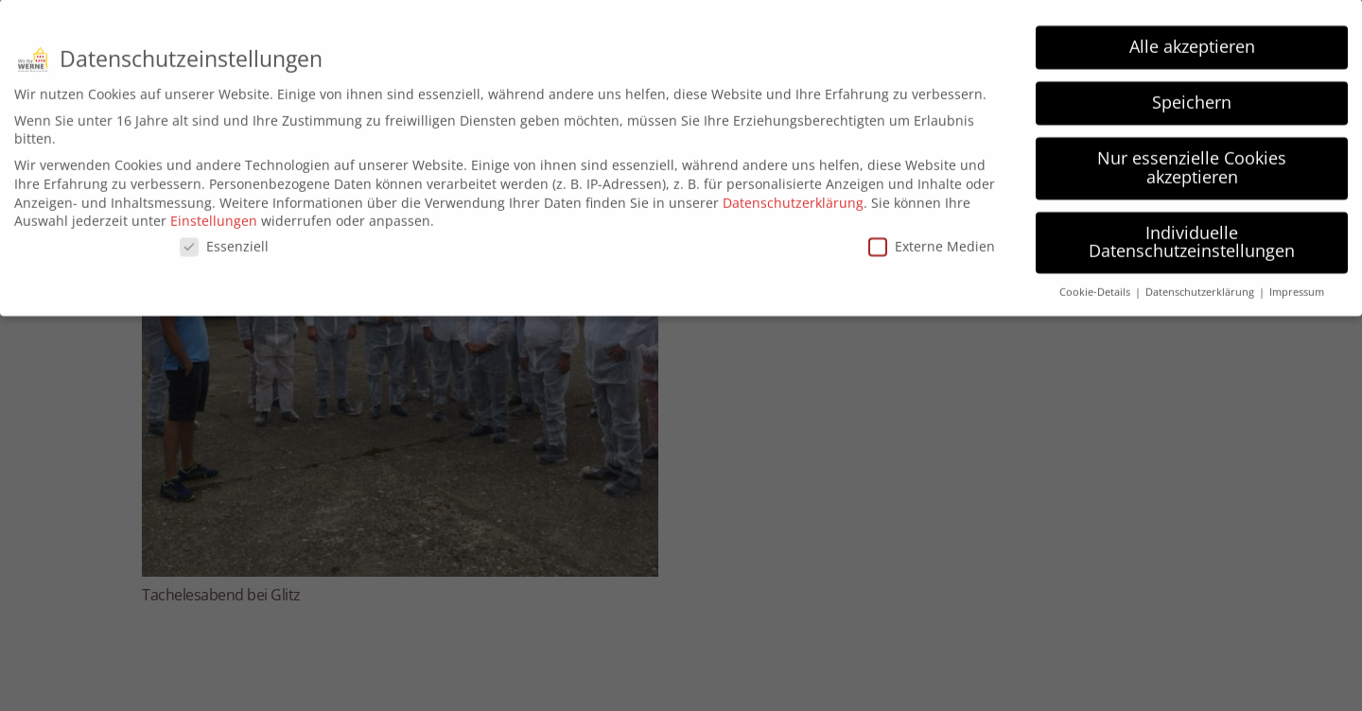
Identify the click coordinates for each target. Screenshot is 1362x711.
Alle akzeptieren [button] (1192, 39)
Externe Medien (931, 240)
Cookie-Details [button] (1096, 285)
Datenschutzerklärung (793, 195)
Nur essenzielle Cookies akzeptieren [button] (1191, 161)
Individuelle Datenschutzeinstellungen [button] (1192, 235)
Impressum (1296, 285)
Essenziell (224, 240)
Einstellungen (213, 214)
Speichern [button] (1191, 95)
